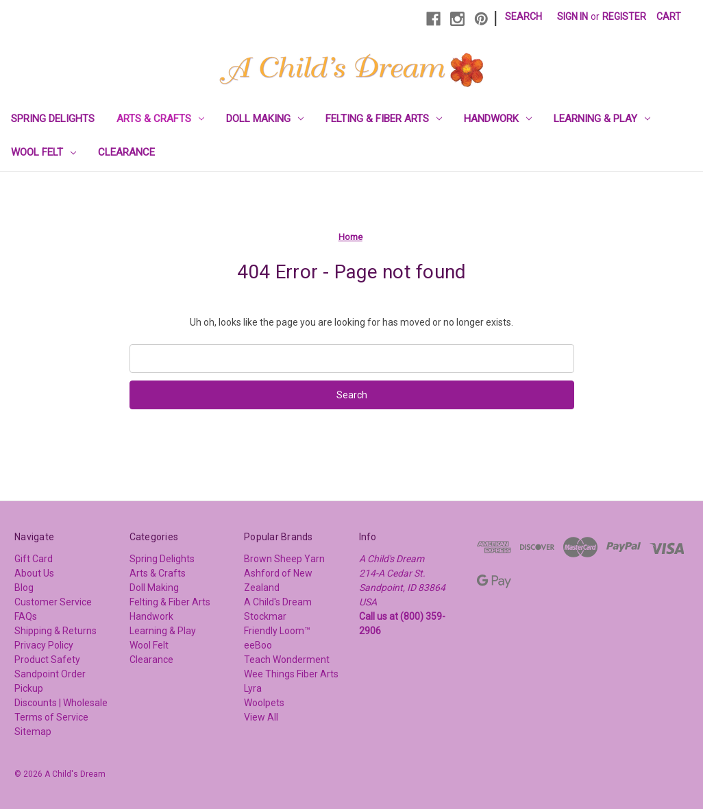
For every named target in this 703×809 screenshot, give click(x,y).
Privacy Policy (43, 645)
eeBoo (258, 645)
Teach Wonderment (287, 659)
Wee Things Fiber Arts (291, 673)
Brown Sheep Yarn (284, 558)
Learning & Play (602, 118)
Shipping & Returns (55, 630)
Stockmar (265, 616)
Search (523, 16)
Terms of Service (51, 717)
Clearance (126, 152)
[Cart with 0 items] (669, 17)
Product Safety (47, 659)
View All (261, 717)
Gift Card (33, 558)
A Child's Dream (278, 601)
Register (624, 16)
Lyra (253, 688)
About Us (34, 573)
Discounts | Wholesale (61, 702)
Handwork (498, 118)
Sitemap (32, 731)
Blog (24, 587)
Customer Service (53, 601)
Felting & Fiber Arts (383, 118)
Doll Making (265, 118)
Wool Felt (43, 152)
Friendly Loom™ (277, 630)
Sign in (572, 16)
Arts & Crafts (160, 118)
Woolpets (264, 702)
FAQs (25, 616)
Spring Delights (53, 118)
